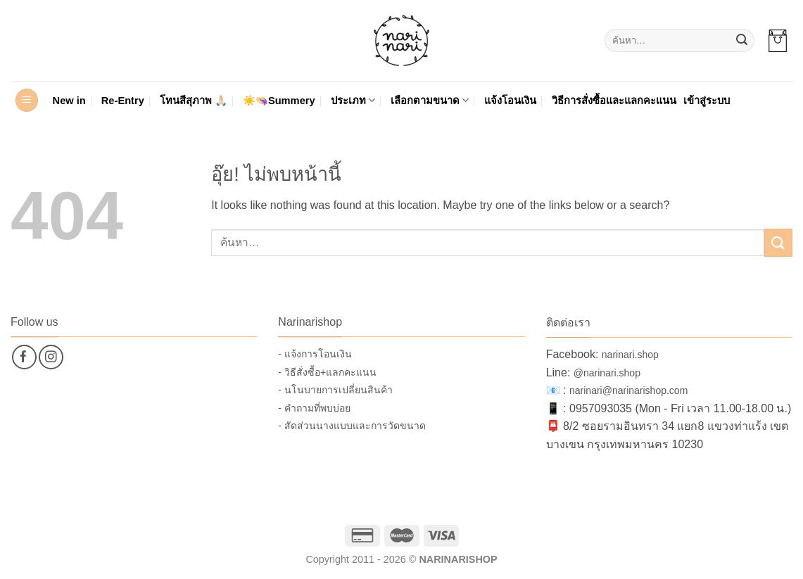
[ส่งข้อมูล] (742, 41)
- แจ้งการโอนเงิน (315, 354)
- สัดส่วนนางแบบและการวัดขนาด (352, 425)
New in (69, 100)
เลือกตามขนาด (430, 100)
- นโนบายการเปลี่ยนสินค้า (335, 389)
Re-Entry (122, 100)
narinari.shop (630, 354)
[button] (777, 41)
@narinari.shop (607, 372)
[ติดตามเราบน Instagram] (51, 357)
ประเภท (353, 100)
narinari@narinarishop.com (628, 390)
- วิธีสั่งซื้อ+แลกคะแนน (327, 372)
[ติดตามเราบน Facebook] (24, 357)
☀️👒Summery (279, 100)
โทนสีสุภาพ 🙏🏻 (193, 100)
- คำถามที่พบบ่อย (314, 408)
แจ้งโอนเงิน (510, 100)
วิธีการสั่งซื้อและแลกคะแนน (614, 100)
